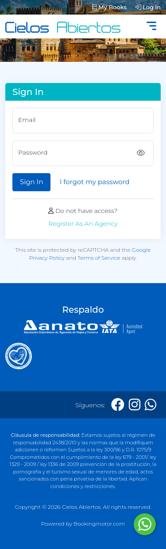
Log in (148, 7)
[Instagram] (134, 405)
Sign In (31, 182)
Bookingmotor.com (99, 523)
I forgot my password (95, 182)
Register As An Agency (82, 223)
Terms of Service (98, 257)
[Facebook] (117, 405)
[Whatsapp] (150, 405)
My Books (109, 7)
